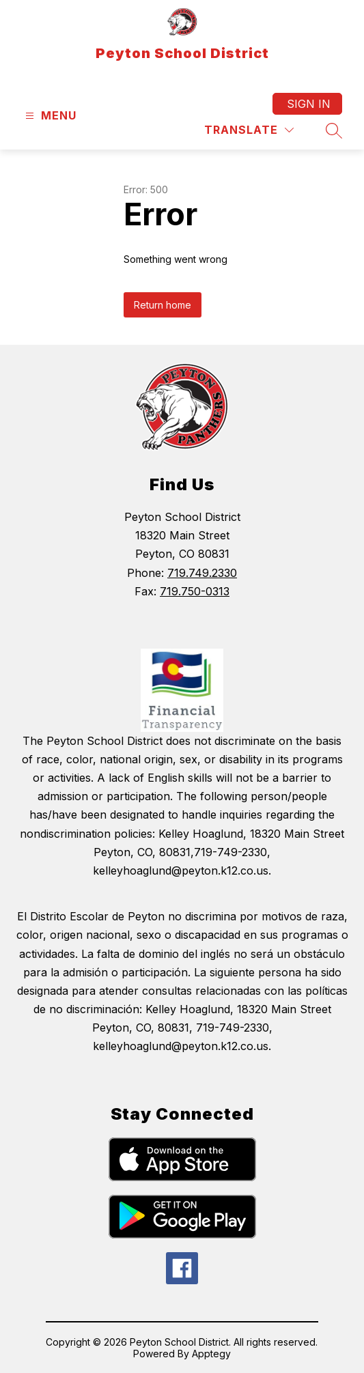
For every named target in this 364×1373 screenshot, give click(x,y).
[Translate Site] (249, 130)
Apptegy (211, 1353)
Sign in (309, 104)
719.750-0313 (194, 591)
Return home (162, 305)
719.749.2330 (202, 573)
